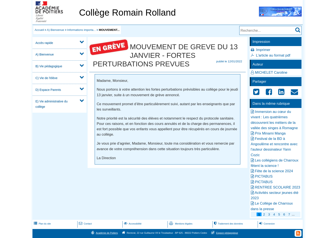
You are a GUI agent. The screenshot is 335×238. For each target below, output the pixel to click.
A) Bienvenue (55, 29)
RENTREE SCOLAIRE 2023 (277, 187)
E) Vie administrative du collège (51, 104)
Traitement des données (228, 223)
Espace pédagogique (227, 233)
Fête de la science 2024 (274, 171)
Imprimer (263, 50)
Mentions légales (180, 223)
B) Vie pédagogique (48, 66)
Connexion (266, 223)
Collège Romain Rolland (127, 12)
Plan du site (42, 223)
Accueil (39, 29)
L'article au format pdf (273, 55)
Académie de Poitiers (107, 233)
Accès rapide (44, 43)
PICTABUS (264, 176)
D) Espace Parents (48, 89)
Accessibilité (132, 223)
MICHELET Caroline (271, 72)
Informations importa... (81, 29)
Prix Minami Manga (270, 133)
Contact (85, 223)
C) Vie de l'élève (46, 78)
